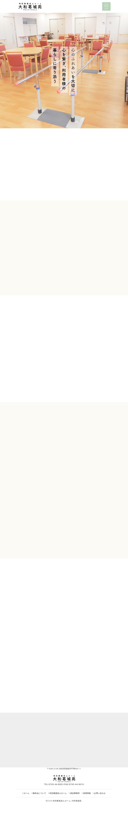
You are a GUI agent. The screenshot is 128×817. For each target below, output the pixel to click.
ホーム (26, 793)
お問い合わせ (99, 793)
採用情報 (86, 793)
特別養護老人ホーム (57, 793)
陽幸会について (39, 793)
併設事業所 (74, 793)
